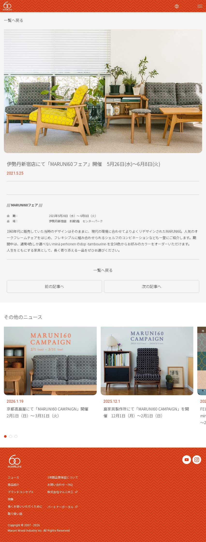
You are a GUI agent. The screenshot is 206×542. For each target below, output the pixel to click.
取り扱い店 (15, 513)
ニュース (13, 477)
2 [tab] (10, 436)
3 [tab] (16, 436)
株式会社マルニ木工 (62, 492)
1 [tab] (5, 436)
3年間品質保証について (62, 477)
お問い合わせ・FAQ (60, 484)
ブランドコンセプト (21, 492)
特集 (11, 499)
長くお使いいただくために (25, 506)
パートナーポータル (62, 507)
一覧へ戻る (13, 20)
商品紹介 (13, 484)
